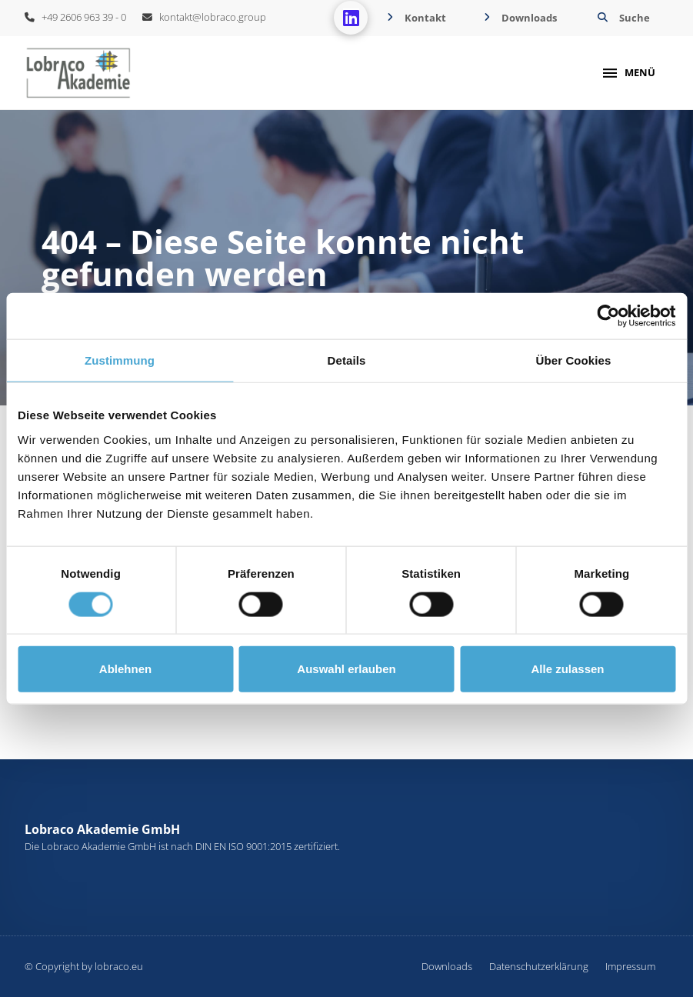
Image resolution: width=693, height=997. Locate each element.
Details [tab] (347, 360)
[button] (621, 18)
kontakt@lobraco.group (204, 17)
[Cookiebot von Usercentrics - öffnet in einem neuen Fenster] (608, 316)
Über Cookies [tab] (573, 360)
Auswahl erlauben (346, 668)
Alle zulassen (567, 668)
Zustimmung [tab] (120, 360)
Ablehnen (125, 668)
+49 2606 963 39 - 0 (75, 17)
